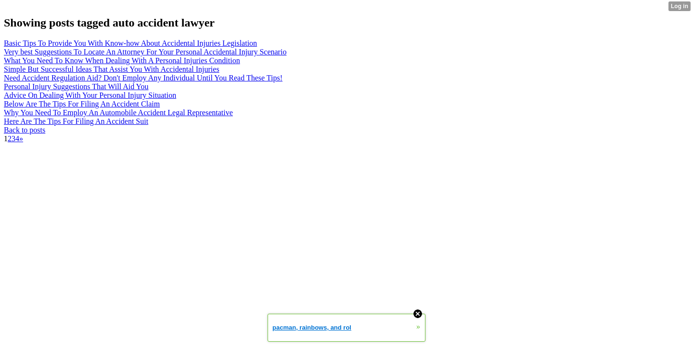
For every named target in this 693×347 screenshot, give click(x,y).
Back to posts (24, 130)
